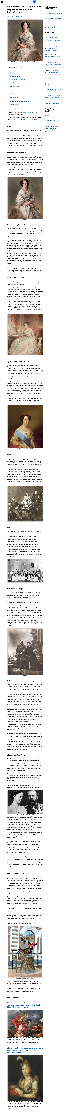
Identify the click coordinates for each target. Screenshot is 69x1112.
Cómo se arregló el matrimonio (17, 79)
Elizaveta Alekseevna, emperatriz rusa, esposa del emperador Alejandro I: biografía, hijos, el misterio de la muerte (25, 1050)
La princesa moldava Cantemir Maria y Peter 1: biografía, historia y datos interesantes (53, 97)
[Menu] (2, 2)
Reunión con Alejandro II (15, 75)
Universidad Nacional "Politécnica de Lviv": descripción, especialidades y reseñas (53, 48)
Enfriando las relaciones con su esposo (19, 100)
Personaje (11, 90)
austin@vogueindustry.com (27, 112)
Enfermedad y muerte (14, 108)
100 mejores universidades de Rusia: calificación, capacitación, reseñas (53, 64)
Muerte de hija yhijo (14, 97)
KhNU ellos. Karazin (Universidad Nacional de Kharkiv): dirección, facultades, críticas (53, 56)
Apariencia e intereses (14, 83)
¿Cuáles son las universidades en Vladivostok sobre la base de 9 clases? (53, 20)
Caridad (11, 93)
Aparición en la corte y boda (16, 86)
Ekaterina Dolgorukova (14, 104)
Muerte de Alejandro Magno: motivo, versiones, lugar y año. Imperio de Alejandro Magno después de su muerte (24, 1005)
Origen (10, 72)
